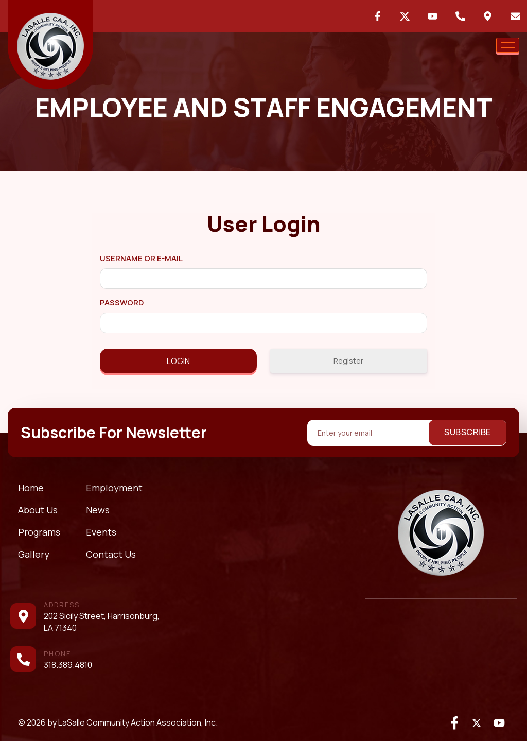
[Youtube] (499, 722)
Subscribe (467, 432)
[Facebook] (454, 722)
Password (122, 302)
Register (348, 360)
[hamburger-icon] (507, 45)
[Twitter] (476, 722)
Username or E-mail (141, 258)
